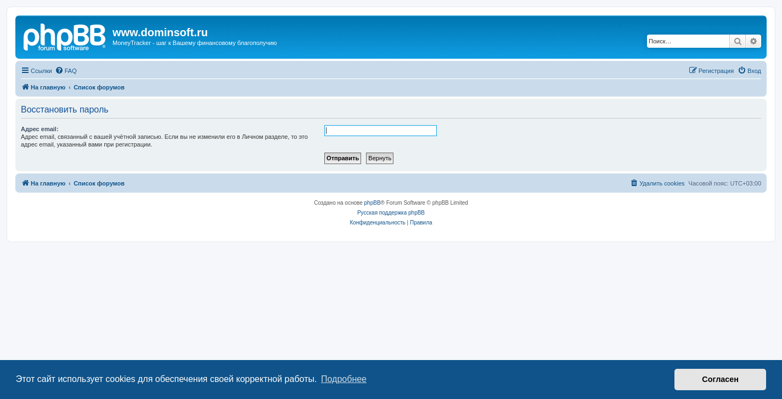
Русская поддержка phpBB (391, 213)
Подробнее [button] (344, 379)
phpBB (372, 203)
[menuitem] (66, 70)
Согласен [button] (720, 379)
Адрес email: (40, 129)
